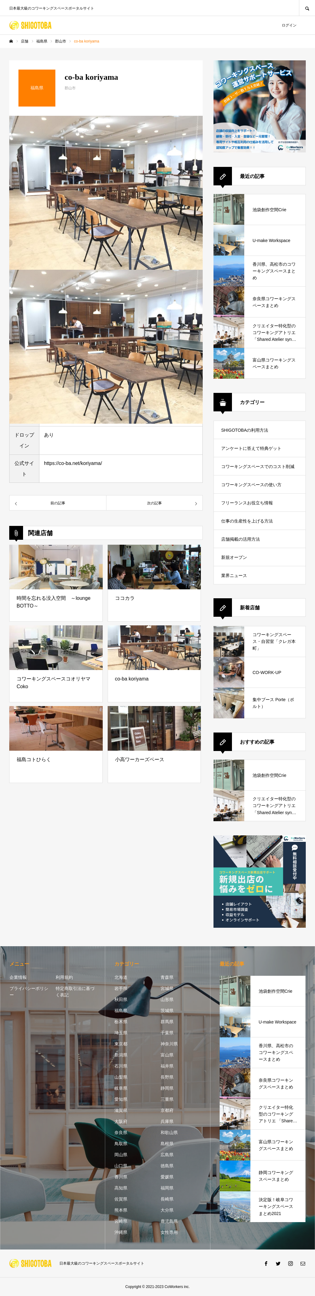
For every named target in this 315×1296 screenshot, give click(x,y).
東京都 (120, 1043)
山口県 (120, 1165)
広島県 (167, 1154)
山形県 (167, 999)
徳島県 (167, 1165)
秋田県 (120, 999)
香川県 (120, 1176)
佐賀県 (120, 1199)
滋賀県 (120, 1110)
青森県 (167, 977)
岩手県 (120, 988)
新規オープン (234, 557)
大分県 (167, 1210)
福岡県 (167, 1187)
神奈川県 (169, 1043)
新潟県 (120, 1054)
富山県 (167, 1054)
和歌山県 (169, 1132)
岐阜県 (120, 1088)
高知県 (120, 1187)
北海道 (120, 977)
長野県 (167, 1077)
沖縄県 (120, 1232)
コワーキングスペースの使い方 (251, 484)
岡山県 (120, 1154)
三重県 (167, 1099)
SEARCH (307, 8)
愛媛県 (167, 1176)
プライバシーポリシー (29, 991)
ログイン (289, 25)
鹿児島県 (169, 1221)
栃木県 (120, 1021)
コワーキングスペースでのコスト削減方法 (257, 469)
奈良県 (120, 1132)
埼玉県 (120, 1032)
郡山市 (70, 88)
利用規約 (64, 977)
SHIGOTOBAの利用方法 (244, 430)
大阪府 (120, 1121)
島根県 (167, 1143)
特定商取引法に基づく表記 (75, 991)
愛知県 (120, 1099)
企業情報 (18, 977)
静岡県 (167, 1088)
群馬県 (167, 1021)
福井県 (167, 1066)
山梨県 (120, 1077)
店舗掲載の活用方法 (240, 539)
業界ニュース (234, 575)
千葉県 (167, 1032)
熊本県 (120, 1210)
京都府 (167, 1110)
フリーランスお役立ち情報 (247, 502)
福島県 (120, 1010)
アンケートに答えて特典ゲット (251, 448)
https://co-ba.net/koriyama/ (73, 463)
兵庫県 (167, 1121)
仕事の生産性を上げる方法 (247, 521)
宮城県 (167, 988)
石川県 (120, 1066)
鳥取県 (120, 1143)
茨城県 (167, 1010)
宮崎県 (120, 1221)
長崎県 (167, 1199)
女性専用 (169, 1232)
